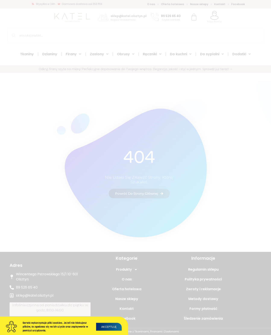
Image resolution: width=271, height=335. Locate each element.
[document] (135, 167)
